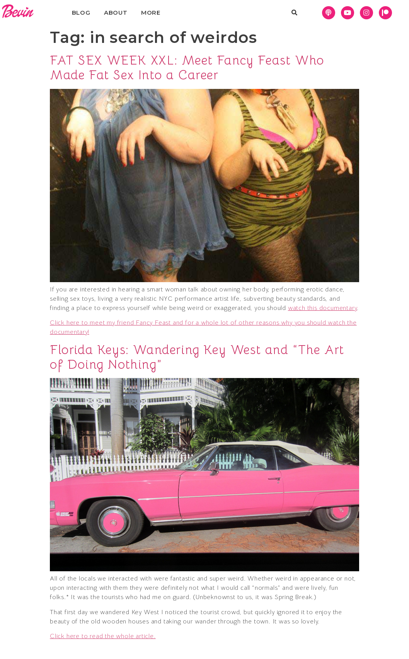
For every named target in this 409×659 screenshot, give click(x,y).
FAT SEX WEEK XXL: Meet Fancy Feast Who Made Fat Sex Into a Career (187, 68)
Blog (81, 12)
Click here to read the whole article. (103, 636)
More (150, 12)
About (116, 12)
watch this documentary (322, 308)
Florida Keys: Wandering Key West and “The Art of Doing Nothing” (197, 357)
